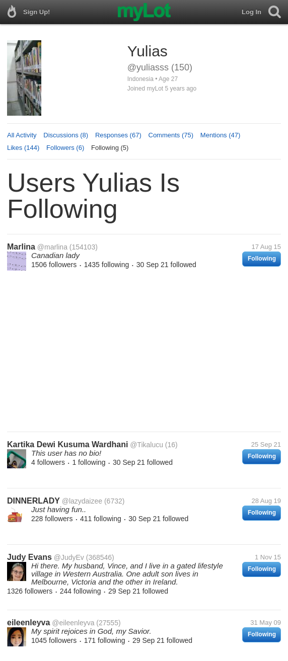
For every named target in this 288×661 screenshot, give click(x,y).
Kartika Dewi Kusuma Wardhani (67, 444)
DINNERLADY (33, 501)
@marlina (52, 247)
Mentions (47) (220, 135)
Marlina (21, 246)
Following (262, 258)
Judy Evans (29, 557)
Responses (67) (118, 135)
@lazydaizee (82, 501)
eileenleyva (28, 622)
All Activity (22, 135)
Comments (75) (171, 135)
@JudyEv (69, 557)
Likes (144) (23, 147)
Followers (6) (65, 147)
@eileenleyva (73, 623)
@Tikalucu (146, 445)
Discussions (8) (65, 135)
